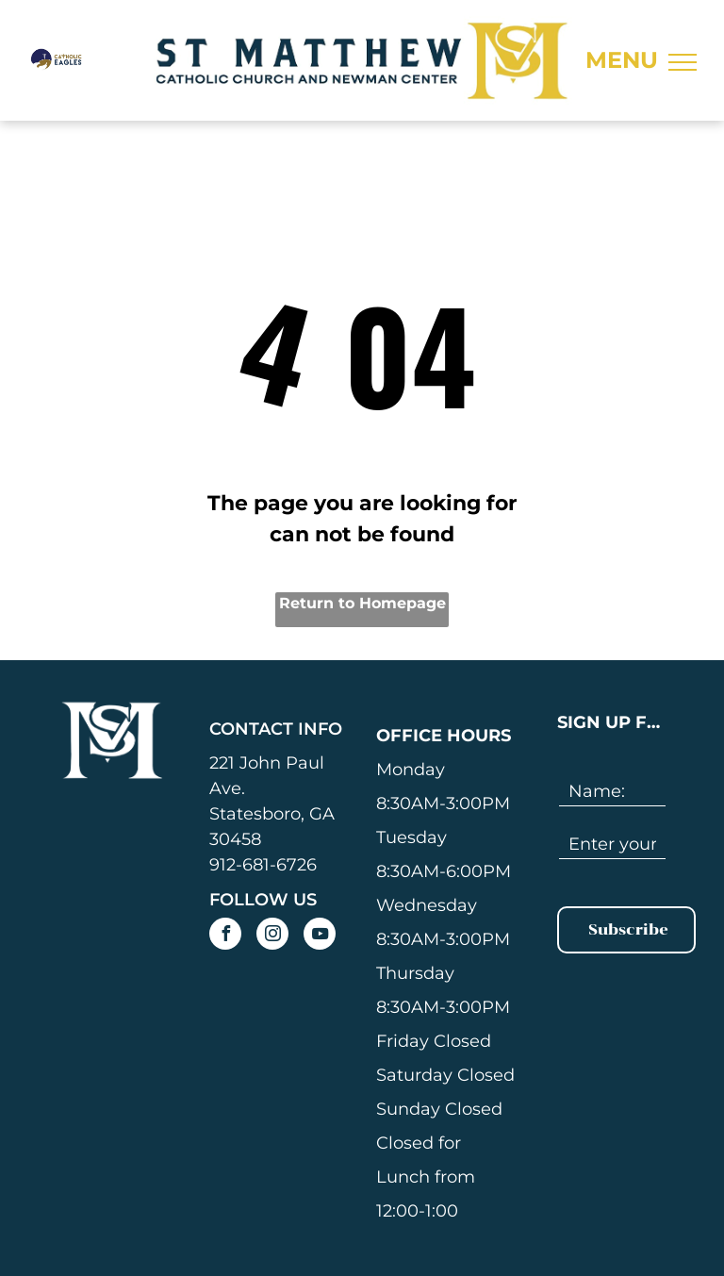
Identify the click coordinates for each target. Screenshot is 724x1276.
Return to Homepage (362, 603)
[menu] (682, 62)
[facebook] (225, 936)
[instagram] (272, 936)
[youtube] (320, 936)
